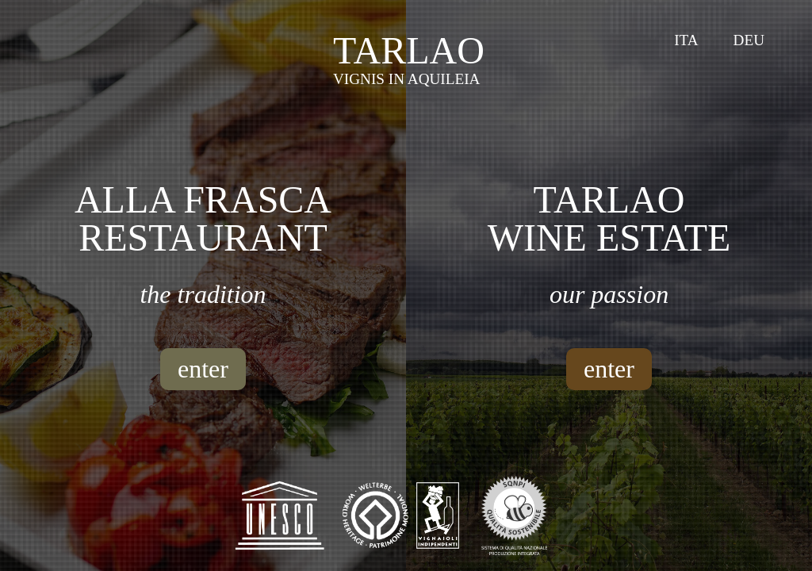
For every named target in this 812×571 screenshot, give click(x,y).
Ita (686, 40)
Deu (748, 40)
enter (203, 368)
